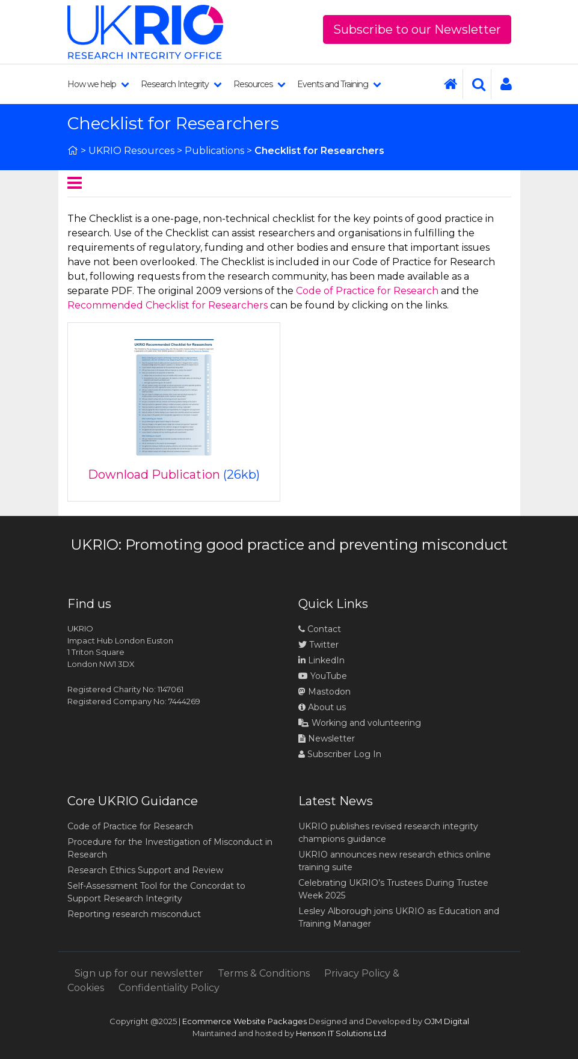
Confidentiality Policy (169, 987)
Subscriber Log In (339, 754)
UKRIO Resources (131, 150)
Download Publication (154, 474)
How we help (98, 84)
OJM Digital (446, 1021)
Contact (319, 629)
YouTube (322, 676)
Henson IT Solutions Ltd (341, 1033)
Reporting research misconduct (134, 914)
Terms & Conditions (264, 973)
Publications (214, 150)
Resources (259, 84)
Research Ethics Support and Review (145, 870)
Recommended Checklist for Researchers (167, 305)
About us (322, 707)
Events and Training (339, 84)
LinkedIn (321, 660)
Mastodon (329, 691)
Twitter (318, 644)
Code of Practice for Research (367, 290)
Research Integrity (181, 84)
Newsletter (326, 738)
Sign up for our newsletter (139, 973)
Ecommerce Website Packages (244, 1021)
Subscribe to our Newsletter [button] (417, 29)
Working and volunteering (359, 722)
